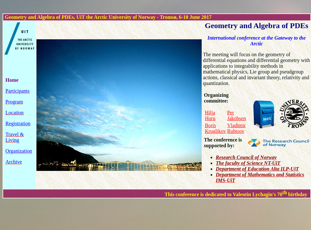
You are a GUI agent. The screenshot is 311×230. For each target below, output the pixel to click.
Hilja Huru (210, 115)
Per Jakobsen (236, 115)
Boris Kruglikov (215, 128)
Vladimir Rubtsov (236, 128)
